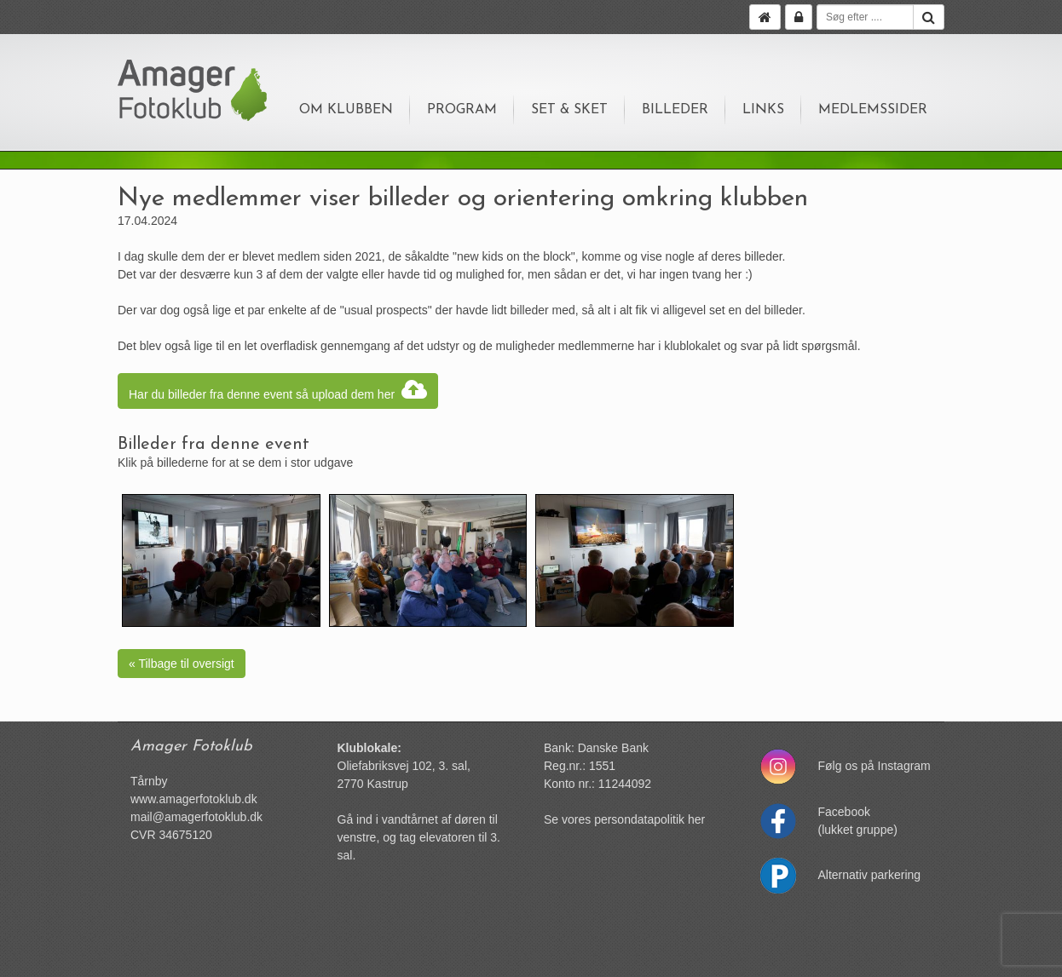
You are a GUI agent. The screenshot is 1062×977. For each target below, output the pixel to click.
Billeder (675, 110)
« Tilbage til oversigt (181, 663)
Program (462, 110)
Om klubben (346, 110)
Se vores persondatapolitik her (624, 819)
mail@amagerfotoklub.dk (196, 817)
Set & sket (569, 110)
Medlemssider (872, 110)
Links (763, 110)
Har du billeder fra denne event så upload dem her (278, 391)
